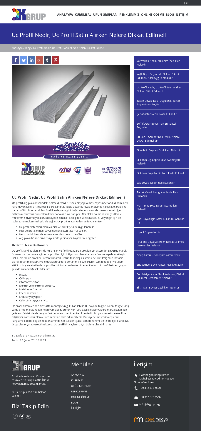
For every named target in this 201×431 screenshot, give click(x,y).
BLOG (170, 15)
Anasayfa (17, 48)
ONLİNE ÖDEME (152, 15)
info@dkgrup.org (149, 404)
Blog (28, 48)
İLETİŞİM (182, 15)
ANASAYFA (65, 15)
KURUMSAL (83, 15)
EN (187, 2)
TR (182, 2)
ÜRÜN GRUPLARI (105, 15)
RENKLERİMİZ (129, 15)
